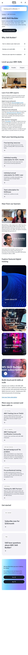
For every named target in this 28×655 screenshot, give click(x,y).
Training (4, 14)
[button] (11, 9)
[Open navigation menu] (2, 3)
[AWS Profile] (25, 2)
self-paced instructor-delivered (14, 112)
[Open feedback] (26, 327)
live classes (8, 121)
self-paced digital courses (17, 102)
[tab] (5, 67)
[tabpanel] (14, 102)
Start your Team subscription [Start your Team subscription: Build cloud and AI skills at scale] (9, 397)
